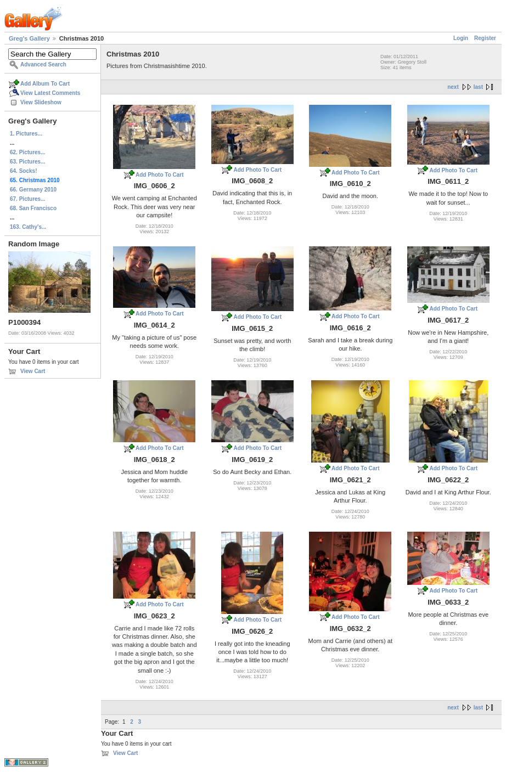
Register (485, 38)
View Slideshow (40, 102)
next (453, 87)
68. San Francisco (33, 208)
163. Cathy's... (28, 227)
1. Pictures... (26, 134)
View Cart (32, 371)
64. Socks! (23, 171)
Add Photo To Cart (160, 175)
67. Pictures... (27, 199)
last (478, 87)
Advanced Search (43, 64)
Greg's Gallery (29, 38)
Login (460, 38)
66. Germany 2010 (33, 190)
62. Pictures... (27, 152)
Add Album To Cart (45, 84)
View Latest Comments (50, 93)
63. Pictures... (27, 162)
